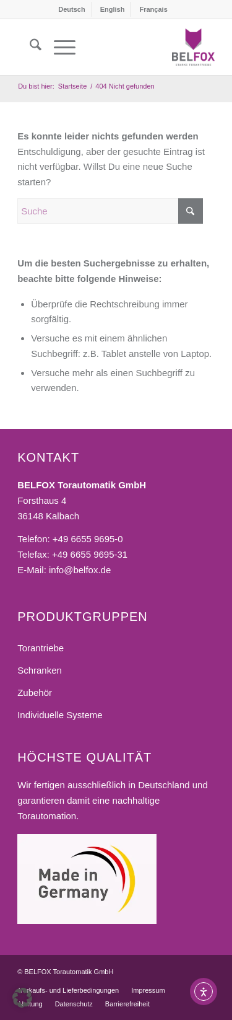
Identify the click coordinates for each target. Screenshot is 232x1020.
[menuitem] (72, 9)
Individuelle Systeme (60, 715)
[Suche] (29, 47)
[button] (22, 997)
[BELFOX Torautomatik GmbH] (193, 47)
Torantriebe (40, 648)
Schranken (39, 670)
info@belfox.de (80, 570)
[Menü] (58, 47)
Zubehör (34, 692)
